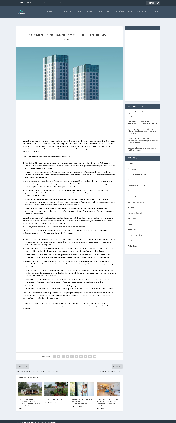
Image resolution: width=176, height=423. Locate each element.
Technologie (65, 13)
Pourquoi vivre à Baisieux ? (55, 397)
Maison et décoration (136, 211)
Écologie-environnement (137, 183)
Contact (153, 13)
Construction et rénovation (138, 172)
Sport (89, 13)
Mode (130, 13)
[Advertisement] (69, 118)
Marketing (132, 216)
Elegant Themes (30, 420)
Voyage (130, 249)
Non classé (132, 227)
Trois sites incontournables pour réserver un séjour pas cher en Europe (142, 120)
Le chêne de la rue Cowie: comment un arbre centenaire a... (51, 3)
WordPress (52, 420)
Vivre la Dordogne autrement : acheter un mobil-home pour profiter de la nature (29, 400)
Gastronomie (133, 189)
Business (51, 13)
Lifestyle (79, 13)
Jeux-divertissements (136, 200)
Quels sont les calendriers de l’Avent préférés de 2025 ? (142, 147)
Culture (99, 13)
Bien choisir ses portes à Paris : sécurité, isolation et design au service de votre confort (143, 138)
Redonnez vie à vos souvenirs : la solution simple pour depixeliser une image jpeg (142, 129)
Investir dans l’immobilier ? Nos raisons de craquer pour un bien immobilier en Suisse (108, 400)
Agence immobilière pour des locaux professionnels (43, 179)
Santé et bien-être (115, 13)
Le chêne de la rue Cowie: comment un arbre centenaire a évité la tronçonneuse (143, 112)
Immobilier (141, 13)
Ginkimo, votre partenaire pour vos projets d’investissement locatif (81, 399)
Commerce (132, 167)
